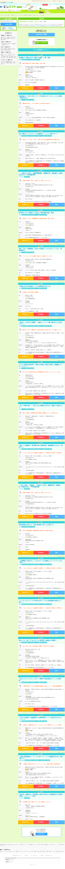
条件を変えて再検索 (41, 34)
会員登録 (45, 4)
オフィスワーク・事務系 (33, 24)
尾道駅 (2, 48)
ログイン (50, 4)
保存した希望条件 (16, 10)
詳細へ (56, 88)
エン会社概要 (41, 855)
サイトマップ (63, 4)
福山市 (8, 37)
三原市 (4, 38)
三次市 (12, 38)
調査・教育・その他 (12, 57)
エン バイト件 (10, 2)
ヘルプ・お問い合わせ (56, 4)
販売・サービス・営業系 (14, 851)
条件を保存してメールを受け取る (10, 28)
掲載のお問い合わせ (49, 855)
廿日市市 (12, 37)
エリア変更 (25, 7)
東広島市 (2, 37)
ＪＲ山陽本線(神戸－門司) (5, 43)
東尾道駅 (9, 48)
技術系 (4, 56)
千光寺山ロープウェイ (5, 44)
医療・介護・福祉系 (10, 56)
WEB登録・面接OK (9, 62)
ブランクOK (3, 61)
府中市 (4, 39)
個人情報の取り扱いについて (17, 855)
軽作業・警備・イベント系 (50, 851)
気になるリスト (6, 10)
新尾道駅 (5, 48)
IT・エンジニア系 (30, 851)
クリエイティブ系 (7, 55)
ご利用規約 (26, 855)
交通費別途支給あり (9, 61)
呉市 (5, 37)
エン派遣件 (3, 2)
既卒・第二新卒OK (51, 25)
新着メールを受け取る (41, 42)
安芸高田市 (8, 38)
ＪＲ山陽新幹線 (13, 43)
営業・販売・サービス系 (42, 24)
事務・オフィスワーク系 (4, 851)
